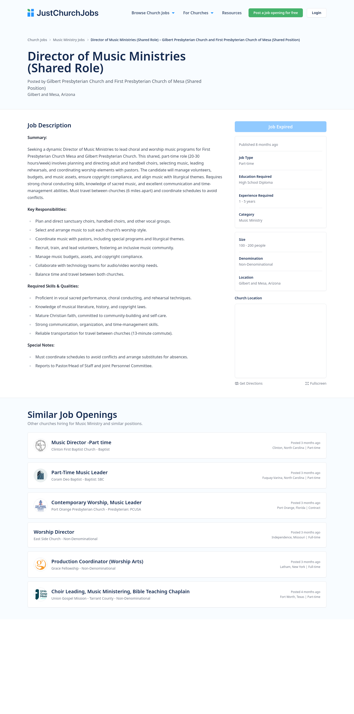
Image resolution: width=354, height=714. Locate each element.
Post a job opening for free (275, 12)
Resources (232, 12)
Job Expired (280, 127)
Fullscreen (315, 383)
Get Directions (249, 383)
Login (316, 12)
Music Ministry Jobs (69, 39)
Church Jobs (37, 39)
